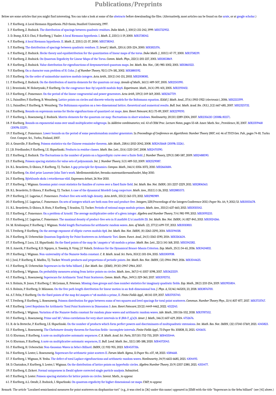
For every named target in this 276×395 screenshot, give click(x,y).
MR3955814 (227, 283)
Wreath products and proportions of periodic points (93, 260)
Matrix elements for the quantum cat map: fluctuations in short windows (104, 117)
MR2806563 (199, 184)
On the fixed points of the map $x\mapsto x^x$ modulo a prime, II (79, 295)
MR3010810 (184, 225)
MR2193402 (180, 88)
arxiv (226, 16)
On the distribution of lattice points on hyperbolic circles (102, 364)
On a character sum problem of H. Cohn (49, 70)
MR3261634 (178, 237)
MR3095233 (204, 213)
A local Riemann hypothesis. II (44, 41)
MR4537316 (131, 347)
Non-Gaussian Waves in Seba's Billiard (68, 347)
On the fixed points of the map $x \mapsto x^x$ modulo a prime (95, 242)
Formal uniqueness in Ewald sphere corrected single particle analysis (81, 370)
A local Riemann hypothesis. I (81, 35)
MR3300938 (166, 254)
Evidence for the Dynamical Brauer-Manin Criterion (125, 248)
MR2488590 (200, 155)
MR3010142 (194, 207)
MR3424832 (203, 248)
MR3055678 (247, 202)
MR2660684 (163, 167)
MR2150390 (175, 82)
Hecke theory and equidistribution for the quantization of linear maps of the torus (91, 53)
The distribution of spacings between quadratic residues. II (62, 47)
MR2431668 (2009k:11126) (168, 143)
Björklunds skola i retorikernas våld (47, 178)
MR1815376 (153, 47)
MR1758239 (192, 53)
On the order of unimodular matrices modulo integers (58, 76)
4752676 (188, 318)
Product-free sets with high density (81, 196)
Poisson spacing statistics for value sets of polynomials (59, 161)
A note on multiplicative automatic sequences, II (71, 341)
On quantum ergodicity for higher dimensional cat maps (107, 382)
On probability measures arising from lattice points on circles (77, 271)
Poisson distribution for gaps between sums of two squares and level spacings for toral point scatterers (121, 300)
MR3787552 (203, 312)
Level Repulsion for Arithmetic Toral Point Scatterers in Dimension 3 (67, 306)
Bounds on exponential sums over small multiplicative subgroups (66, 123)
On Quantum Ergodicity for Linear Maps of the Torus (73, 59)
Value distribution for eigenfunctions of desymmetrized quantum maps (84, 65)
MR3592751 (162, 277)
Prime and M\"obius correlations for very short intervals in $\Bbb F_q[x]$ (90, 318)
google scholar (246, 16)
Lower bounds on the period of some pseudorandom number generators (87, 133)
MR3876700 (205, 289)
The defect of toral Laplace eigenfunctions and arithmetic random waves (96, 359)
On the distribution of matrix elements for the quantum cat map (80, 82)
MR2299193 (177, 111)
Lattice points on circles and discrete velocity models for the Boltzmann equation (108, 99)
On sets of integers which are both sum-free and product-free (97, 202)
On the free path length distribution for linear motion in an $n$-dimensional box (104, 289)
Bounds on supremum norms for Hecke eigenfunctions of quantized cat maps (73, 111)
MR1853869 (164, 59)
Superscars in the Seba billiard (63, 266)
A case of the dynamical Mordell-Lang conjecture (101, 190)
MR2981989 (151, 196)
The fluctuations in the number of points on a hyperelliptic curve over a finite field (91, 155)
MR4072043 (161, 341)
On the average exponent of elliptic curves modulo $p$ (73, 231)
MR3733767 (258, 300)
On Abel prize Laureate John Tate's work (50, 172)
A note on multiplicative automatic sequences (69, 335)
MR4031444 (167, 335)
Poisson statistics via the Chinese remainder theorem (74, 143)
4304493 (192, 359)
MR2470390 (154, 149)
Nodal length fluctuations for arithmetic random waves (93, 225)
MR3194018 (173, 231)
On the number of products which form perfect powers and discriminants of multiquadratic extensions (131, 324)
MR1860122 (187, 65)
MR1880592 (133, 70)
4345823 (263, 324)
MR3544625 (193, 260)
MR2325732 (241, 105)
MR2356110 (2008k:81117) (214, 117)
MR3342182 (187, 242)
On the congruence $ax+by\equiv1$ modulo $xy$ (92, 88)
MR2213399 (235, 99)
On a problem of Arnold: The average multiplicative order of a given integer (89, 213)
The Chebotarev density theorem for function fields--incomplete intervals (89, 329)
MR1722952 (161, 30)
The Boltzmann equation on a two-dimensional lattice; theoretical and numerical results (113, 105)
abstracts (119, 16)
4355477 (203, 364)
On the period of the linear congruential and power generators (82, 94)
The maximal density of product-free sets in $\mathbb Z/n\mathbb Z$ (103, 219)
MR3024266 (211, 219)
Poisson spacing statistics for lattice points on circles (69, 376)
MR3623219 (170, 271)
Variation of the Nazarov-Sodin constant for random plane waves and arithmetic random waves (98, 312)
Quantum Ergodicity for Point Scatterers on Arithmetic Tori (81, 237)
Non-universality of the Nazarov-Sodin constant (69, 254)
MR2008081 (140, 76)
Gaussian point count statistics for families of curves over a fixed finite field (86, 184)
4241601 (200, 329)
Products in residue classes (82, 149)
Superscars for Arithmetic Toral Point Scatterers (74, 277)
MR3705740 (172, 295)
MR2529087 (153, 161)
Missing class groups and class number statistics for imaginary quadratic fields (130, 283)
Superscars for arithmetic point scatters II (81, 353)
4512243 (172, 306)
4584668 (172, 353)
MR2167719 (169, 94)
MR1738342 (141, 35)
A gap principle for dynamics (89, 167)
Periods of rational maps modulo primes (120, 207)
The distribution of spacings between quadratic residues (75, 30)
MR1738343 (106, 41)
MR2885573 (176, 190)
